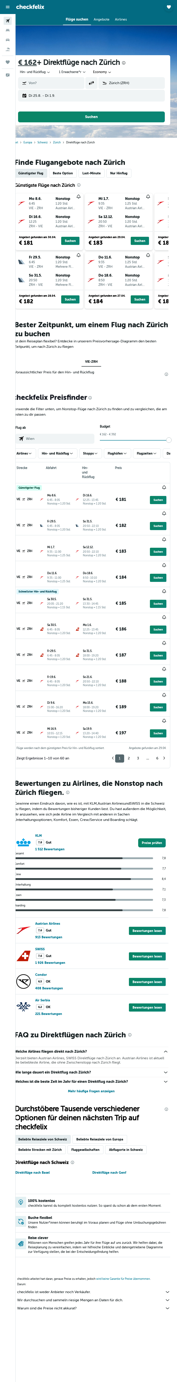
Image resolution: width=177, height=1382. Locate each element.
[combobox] (112, 72)
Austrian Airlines (57, 869)
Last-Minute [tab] (101, 173)
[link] (152, 788)
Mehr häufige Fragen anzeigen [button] (96, 1036)
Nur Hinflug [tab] (128, 173)
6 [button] (157, 704)
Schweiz (52, 142)
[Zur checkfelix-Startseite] (30, 7)
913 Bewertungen (58, 882)
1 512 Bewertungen (59, 794)
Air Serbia (52, 946)
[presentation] (133, 63)
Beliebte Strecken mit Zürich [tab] (50, 1095)
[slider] (171, 440)
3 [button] (138, 704)
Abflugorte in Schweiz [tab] (135, 1095)
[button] (8, 7)
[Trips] (8, 62)
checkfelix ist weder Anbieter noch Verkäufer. (98, 1239)
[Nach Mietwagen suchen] (8, 39)
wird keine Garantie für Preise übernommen (133, 1226)
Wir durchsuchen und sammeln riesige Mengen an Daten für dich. (98, 1247)
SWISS (49, 894)
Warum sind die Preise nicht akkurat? (98, 1255)
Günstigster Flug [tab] (40, 173)
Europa (37, 142)
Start (25, 142)
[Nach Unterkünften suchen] (8, 30)
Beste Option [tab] (73, 173)
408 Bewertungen (59, 934)
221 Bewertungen (58, 959)
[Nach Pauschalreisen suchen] (8, 49)
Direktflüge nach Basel (42, 1118)
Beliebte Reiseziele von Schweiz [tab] (52, 1085)
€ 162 (37, 62)
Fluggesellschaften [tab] (95, 1095)
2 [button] (129, 704)
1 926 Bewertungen (60, 908)
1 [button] (120, 704)
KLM (48, 781)
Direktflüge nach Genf (114, 1118)
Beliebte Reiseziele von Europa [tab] (109, 1085)
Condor (51, 920)
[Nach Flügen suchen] (8, 20)
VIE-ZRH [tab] (96, 361)
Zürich (66, 142)
